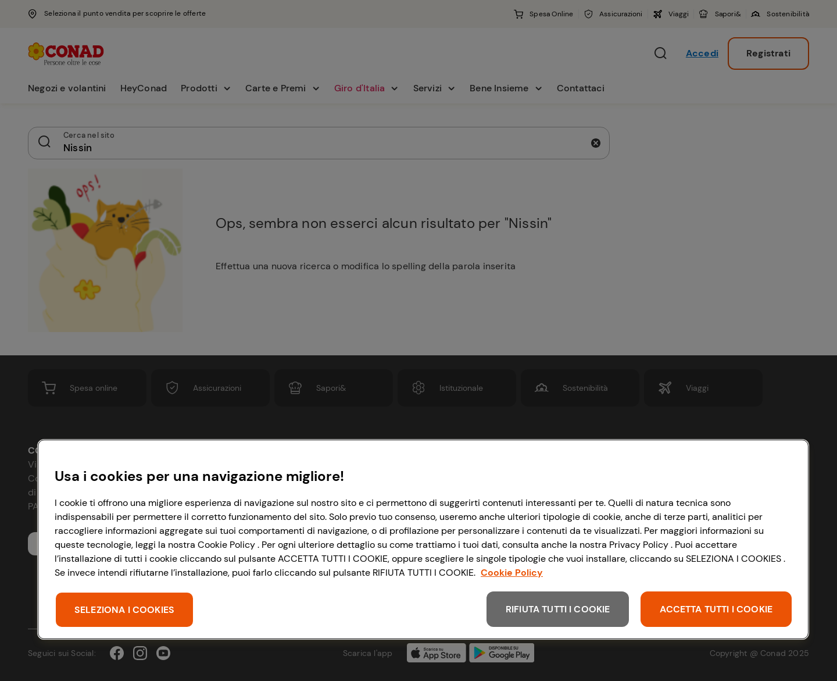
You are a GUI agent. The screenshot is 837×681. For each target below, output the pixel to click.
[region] (423, 539)
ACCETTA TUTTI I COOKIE (716, 609)
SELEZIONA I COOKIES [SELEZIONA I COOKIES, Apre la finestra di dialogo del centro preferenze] (124, 610)
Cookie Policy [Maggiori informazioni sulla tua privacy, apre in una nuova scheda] (512, 572)
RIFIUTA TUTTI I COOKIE (558, 609)
